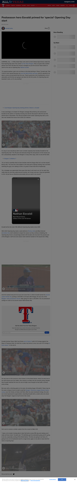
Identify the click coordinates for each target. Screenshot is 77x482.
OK (62, 479)
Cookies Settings (52, 479)
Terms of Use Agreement (35, 480)
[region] (38, 479)
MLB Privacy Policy (24, 480)
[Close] (74, 479)
